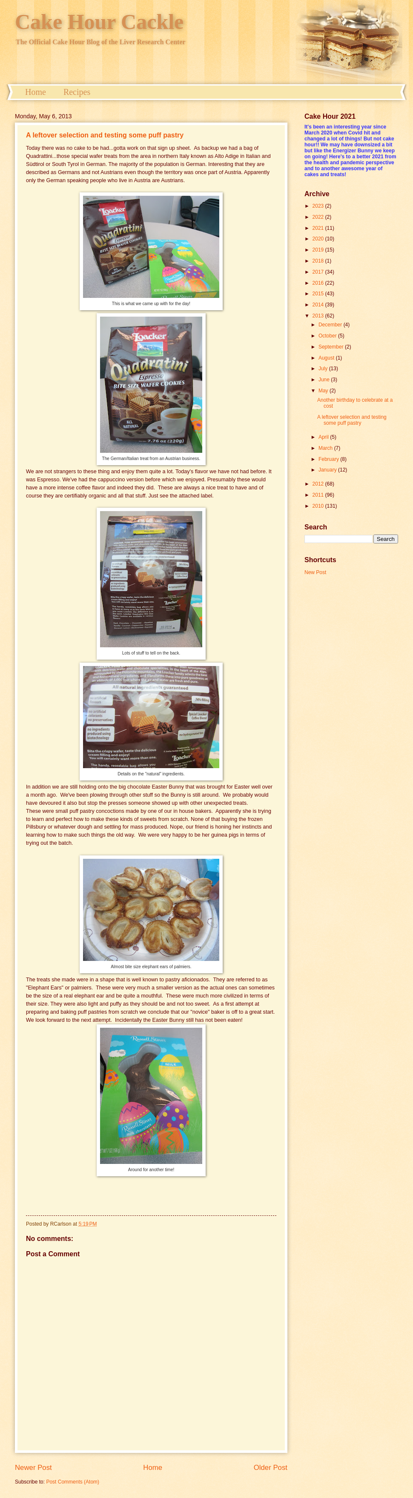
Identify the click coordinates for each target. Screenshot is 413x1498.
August (327, 358)
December (331, 325)
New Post (315, 572)
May (324, 391)
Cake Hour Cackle (99, 22)
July (323, 369)
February (329, 459)
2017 (319, 272)
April (324, 437)
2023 (319, 206)
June (324, 380)
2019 (319, 250)
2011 (319, 495)
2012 (319, 484)
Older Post (270, 1468)
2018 (319, 261)
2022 (319, 217)
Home (35, 92)
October (328, 336)
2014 (319, 305)
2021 (319, 228)
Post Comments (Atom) (72, 1482)
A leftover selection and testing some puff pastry (105, 135)
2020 (319, 239)
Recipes (76, 92)
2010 (319, 506)
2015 (319, 294)
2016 (319, 283)
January (328, 470)
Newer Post (33, 1468)
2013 (319, 316)
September (331, 347)
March (326, 448)
